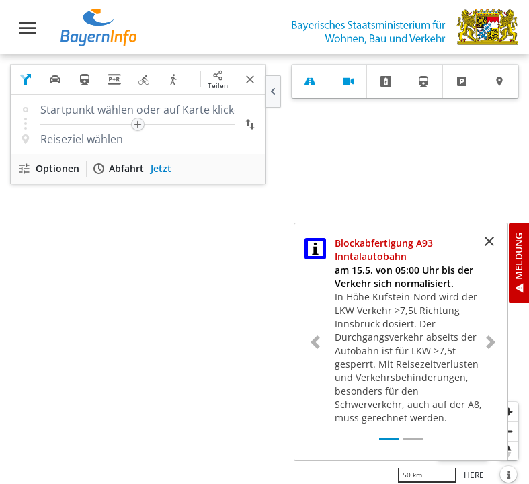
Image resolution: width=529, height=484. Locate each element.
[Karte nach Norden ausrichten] (508, 450)
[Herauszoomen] (508, 431)
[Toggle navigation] (27, 28)
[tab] (310, 81)
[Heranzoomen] (508, 411)
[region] (264, 269)
